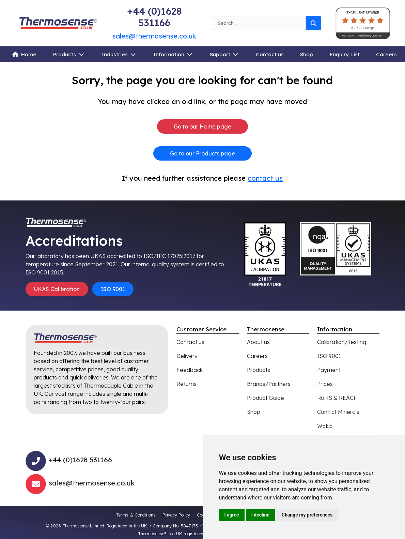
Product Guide (265, 397)
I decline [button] (260, 515)
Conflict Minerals (338, 411)
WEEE (324, 425)
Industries (115, 54)
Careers (386, 54)
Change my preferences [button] (307, 515)
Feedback (189, 369)
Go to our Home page (202, 126)
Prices (325, 383)
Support (220, 54)
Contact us (270, 54)
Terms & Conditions (136, 515)
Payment (329, 369)
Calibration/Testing (341, 342)
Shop (306, 54)
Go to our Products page (202, 153)
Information (168, 54)
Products (64, 54)
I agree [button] (231, 515)
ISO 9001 (113, 289)
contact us (265, 178)
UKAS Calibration (57, 289)
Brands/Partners (269, 383)
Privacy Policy (176, 515)
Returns (186, 383)
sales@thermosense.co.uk (154, 36)
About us (258, 342)
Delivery (187, 356)
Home (28, 54)
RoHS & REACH (337, 397)
